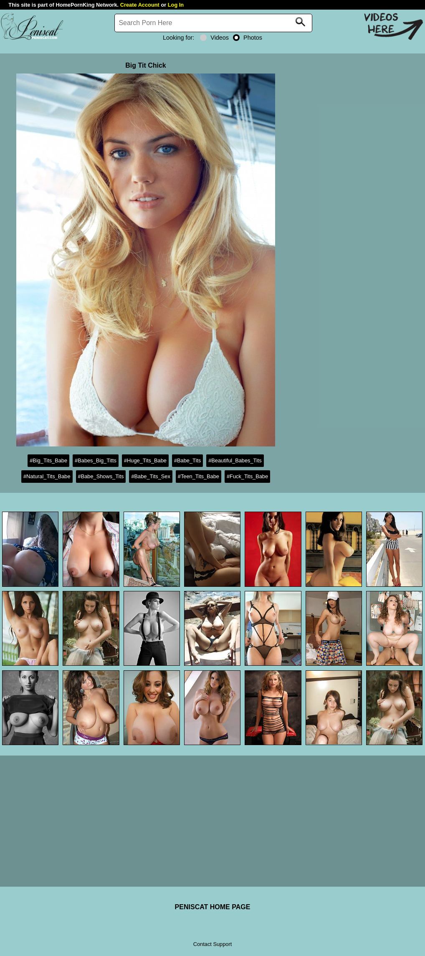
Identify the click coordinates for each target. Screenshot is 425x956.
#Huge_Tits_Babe (145, 460)
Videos (214, 37)
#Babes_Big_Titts (95, 460)
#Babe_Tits (187, 460)
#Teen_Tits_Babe (198, 476)
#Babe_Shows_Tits (101, 476)
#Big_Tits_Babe (48, 460)
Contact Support (212, 944)
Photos (247, 37)
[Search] (213, 23)
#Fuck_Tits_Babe (247, 476)
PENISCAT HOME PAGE (212, 906)
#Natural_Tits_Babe (47, 476)
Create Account (139, 5)
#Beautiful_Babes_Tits (235, 460)
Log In (176, 5)
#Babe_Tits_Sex (150, 476)
